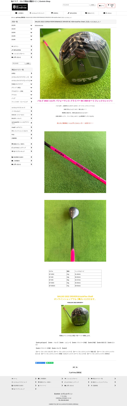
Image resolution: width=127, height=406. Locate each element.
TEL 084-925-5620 (63, 400)
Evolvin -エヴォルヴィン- (63, 394)
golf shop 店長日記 (75, 372)
